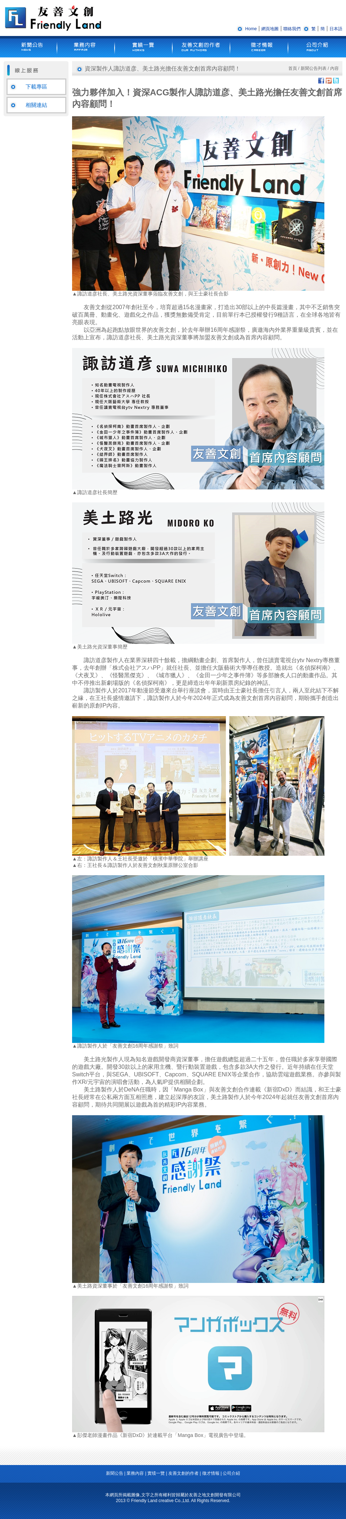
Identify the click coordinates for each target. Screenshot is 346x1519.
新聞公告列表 (314, 68)
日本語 (335, 28)
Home (251, 28)
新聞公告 (114, 1473)
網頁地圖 (270, 28)
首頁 (292, 68)
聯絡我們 (292, 28)
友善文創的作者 (183, 1473)
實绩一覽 (156, 1473)
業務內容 (135, 1473)
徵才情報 (210, 1473)
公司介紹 (231, 1473)
